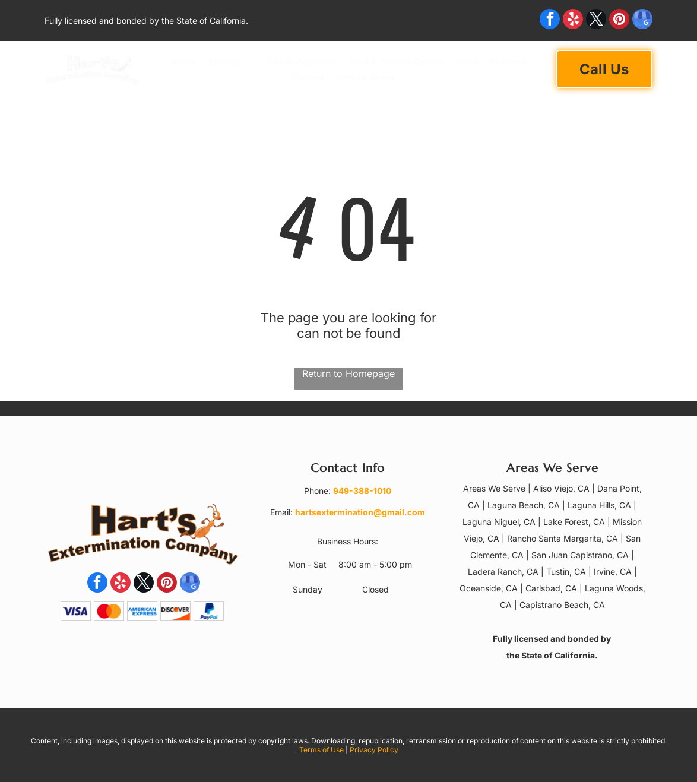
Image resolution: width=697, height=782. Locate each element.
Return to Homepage (348, 373)
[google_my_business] (642, 20)
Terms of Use (321, 749)
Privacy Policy (374, 749)
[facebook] (550, 20)
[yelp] (573, 20)
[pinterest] (619, 20)
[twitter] (596, 20)
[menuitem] (184, 61)
